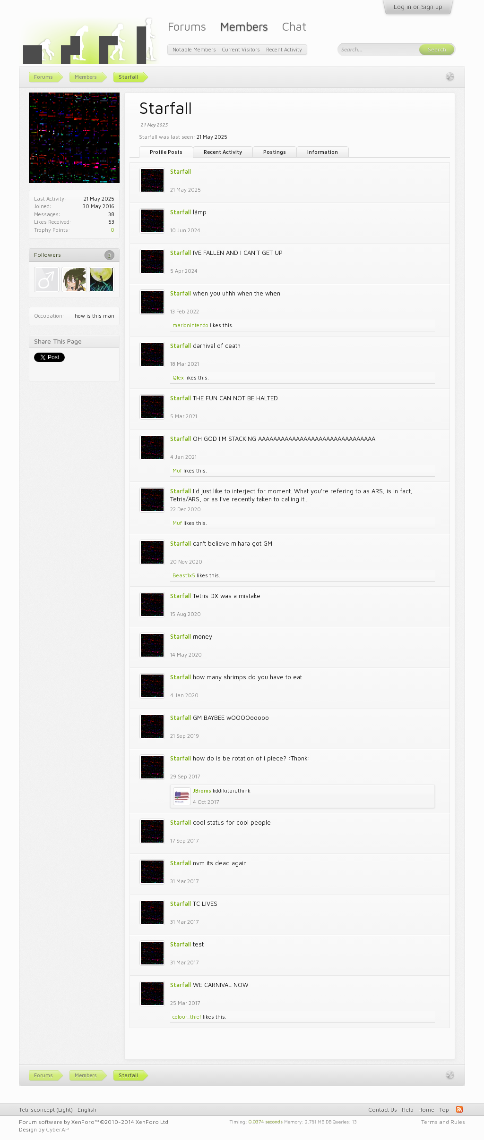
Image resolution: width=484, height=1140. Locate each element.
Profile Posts (166, 152)
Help (408, 1109)
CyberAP (57, 1129)
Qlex (178, 377)
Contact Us (382, 1109)
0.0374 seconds (266, 1121)
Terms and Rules (443, 1121)
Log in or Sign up (418, 6)
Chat (294, 26)
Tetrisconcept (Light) (46, 1109)
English (87, 1109)
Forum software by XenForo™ (94, 1121)
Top (444, 1109)
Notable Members (194, 49)
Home (426, 1109)
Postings (274, 152)
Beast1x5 (184, 575)
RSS (459, 1109)
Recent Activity (223, 152)
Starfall (180, 171)
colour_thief (187, 1016)
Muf (177, 470)
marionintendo (190, 325)
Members (244, 26)
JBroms (202, 790)
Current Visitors (241, 49)
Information (322, 152)
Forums (187, 26)
